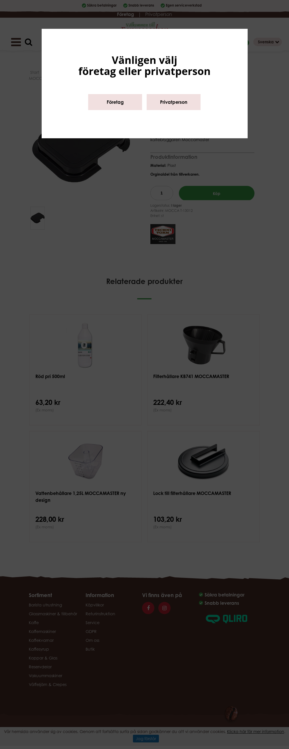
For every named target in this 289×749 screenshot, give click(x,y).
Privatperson (173, 102)
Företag (115, 102)
